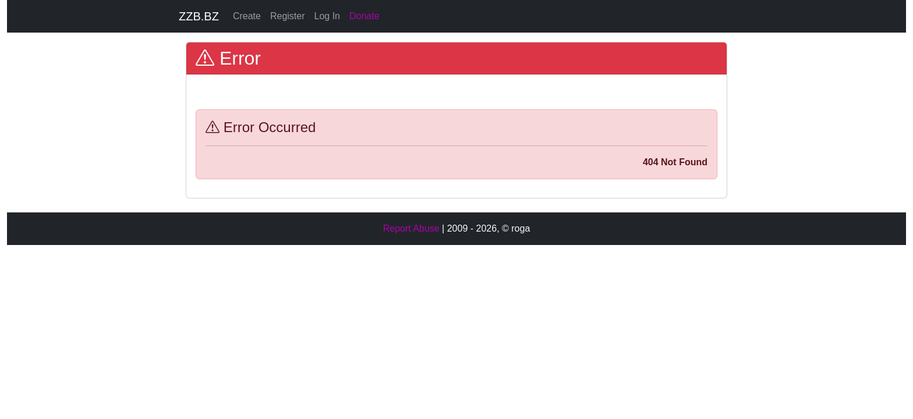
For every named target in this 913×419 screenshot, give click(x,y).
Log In (327, 16)
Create (247, 16)
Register (287, 16)
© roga (516, 228)
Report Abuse (411, 228)
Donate (364, 16)
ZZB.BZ (199, 16)
